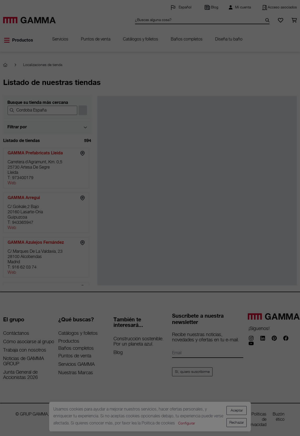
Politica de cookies (159, 423)
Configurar (186, 423)
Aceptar (237, 410)
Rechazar (236, 422)
